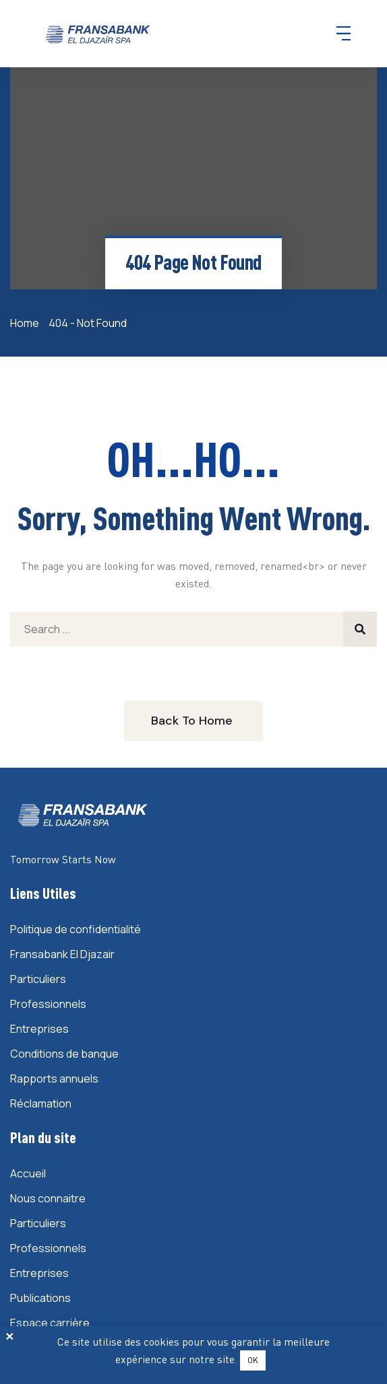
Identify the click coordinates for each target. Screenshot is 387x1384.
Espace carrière (50, 1322)
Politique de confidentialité (75, 929)
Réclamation (40, 1103)
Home (26, 323)
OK (252, 1360)
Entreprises (39, 1028)
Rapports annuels (54, 1078)
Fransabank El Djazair (62, 954)
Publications (40, 1297)
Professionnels (48, 1003)
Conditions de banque (64, 1053)
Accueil (28, 1173)
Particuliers (38, 979)
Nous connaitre (48, 1198)
